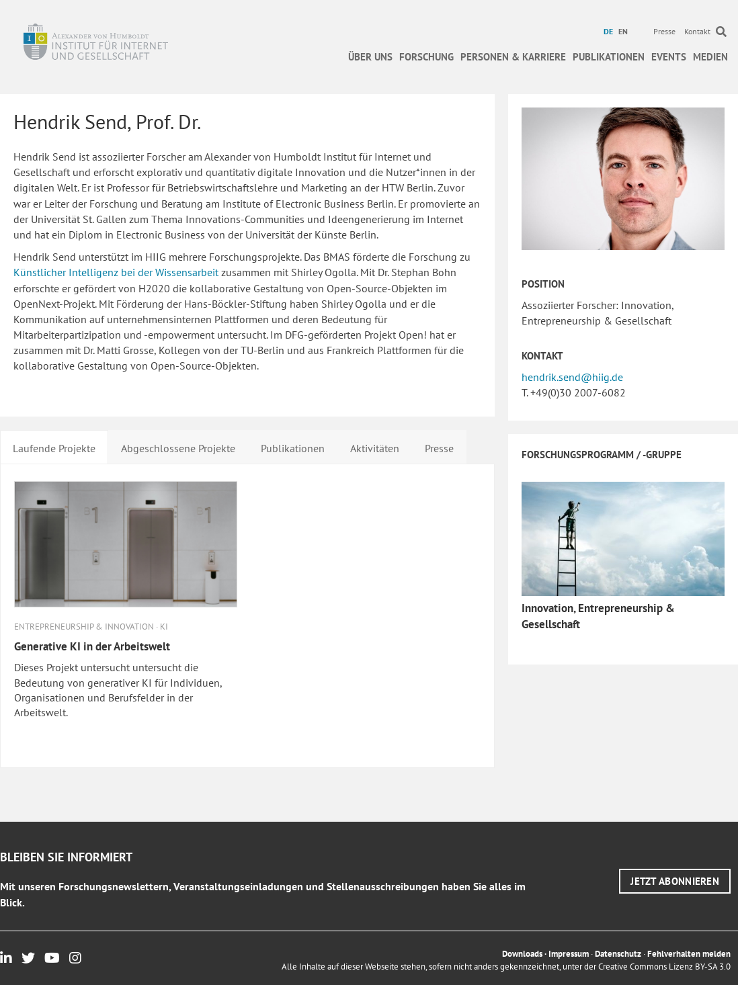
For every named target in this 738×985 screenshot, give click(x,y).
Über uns (370, 56)
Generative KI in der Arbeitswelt (92, 646)
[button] (675, 881)
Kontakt (697, 31)
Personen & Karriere (513, 56)
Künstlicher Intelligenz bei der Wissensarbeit (115, 272)
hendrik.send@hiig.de (572, 377)
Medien (710, 56)
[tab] (54, 447)
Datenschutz (618, 953)
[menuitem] (610, 32)
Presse (664, 31)
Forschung (426, 56)
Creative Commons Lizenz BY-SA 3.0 (664, 966)
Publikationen (609, 56)
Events (668, 56)
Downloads (522, 953)
